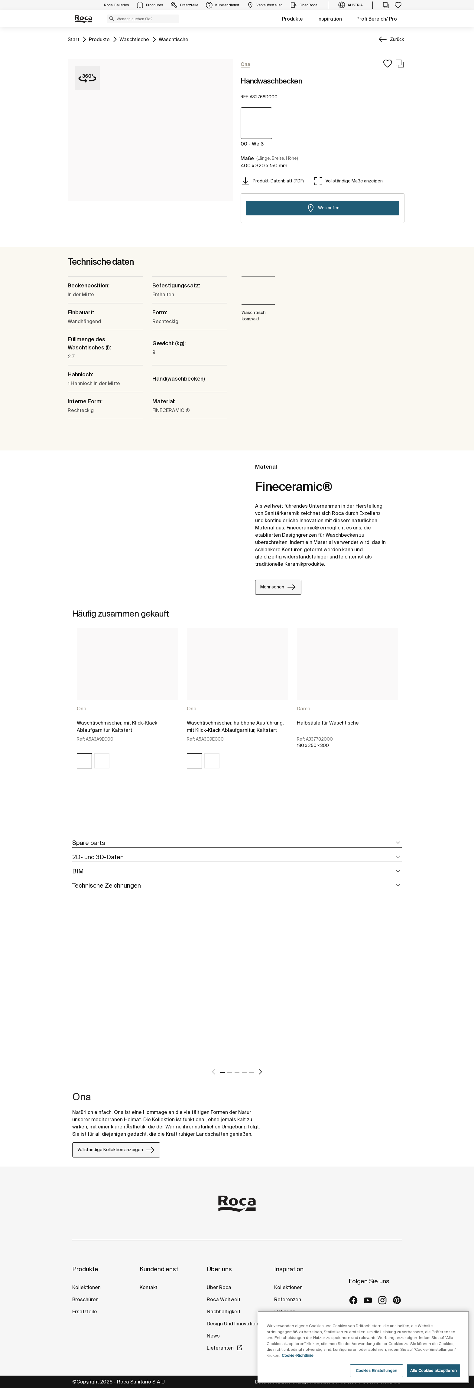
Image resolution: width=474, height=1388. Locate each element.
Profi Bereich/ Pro (376, 18)
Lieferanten (220, 1347)
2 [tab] (229, 1072)
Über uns (219, 1268)
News (213, 1335)
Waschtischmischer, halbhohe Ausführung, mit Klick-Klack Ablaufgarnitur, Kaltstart (235, 726)
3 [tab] (237, 1072)
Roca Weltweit (223, 1299)
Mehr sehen (278, 587)
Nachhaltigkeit (223, 1311)
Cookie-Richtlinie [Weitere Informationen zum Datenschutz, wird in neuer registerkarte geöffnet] (297, 1355)
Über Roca (219, 1287)
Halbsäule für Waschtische (328, 722)
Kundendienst (159, 1268)
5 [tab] (251, 1072)
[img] (84, 760)
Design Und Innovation (232, 1323)
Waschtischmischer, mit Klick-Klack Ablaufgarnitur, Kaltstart (117, 726)
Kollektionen (86, 1287)
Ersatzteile (84, 1311)
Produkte (292, 18)
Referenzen (287, 1299)
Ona (81, 708)
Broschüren (85, 1299)
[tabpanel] (127, 703)
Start (73, 39)
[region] (363, 1347)
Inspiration (329, 18)
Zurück (397, 39)
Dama (303, 708)
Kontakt (148, 1287)
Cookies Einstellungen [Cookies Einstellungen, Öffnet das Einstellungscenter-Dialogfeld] (377, 1370)
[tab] (237, 843)
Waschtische (134, 39)
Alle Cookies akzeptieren (433, 1370)
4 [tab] (244, 1072)
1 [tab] (222, 1072)
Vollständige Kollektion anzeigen (116, 1150)
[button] (112, 18)
